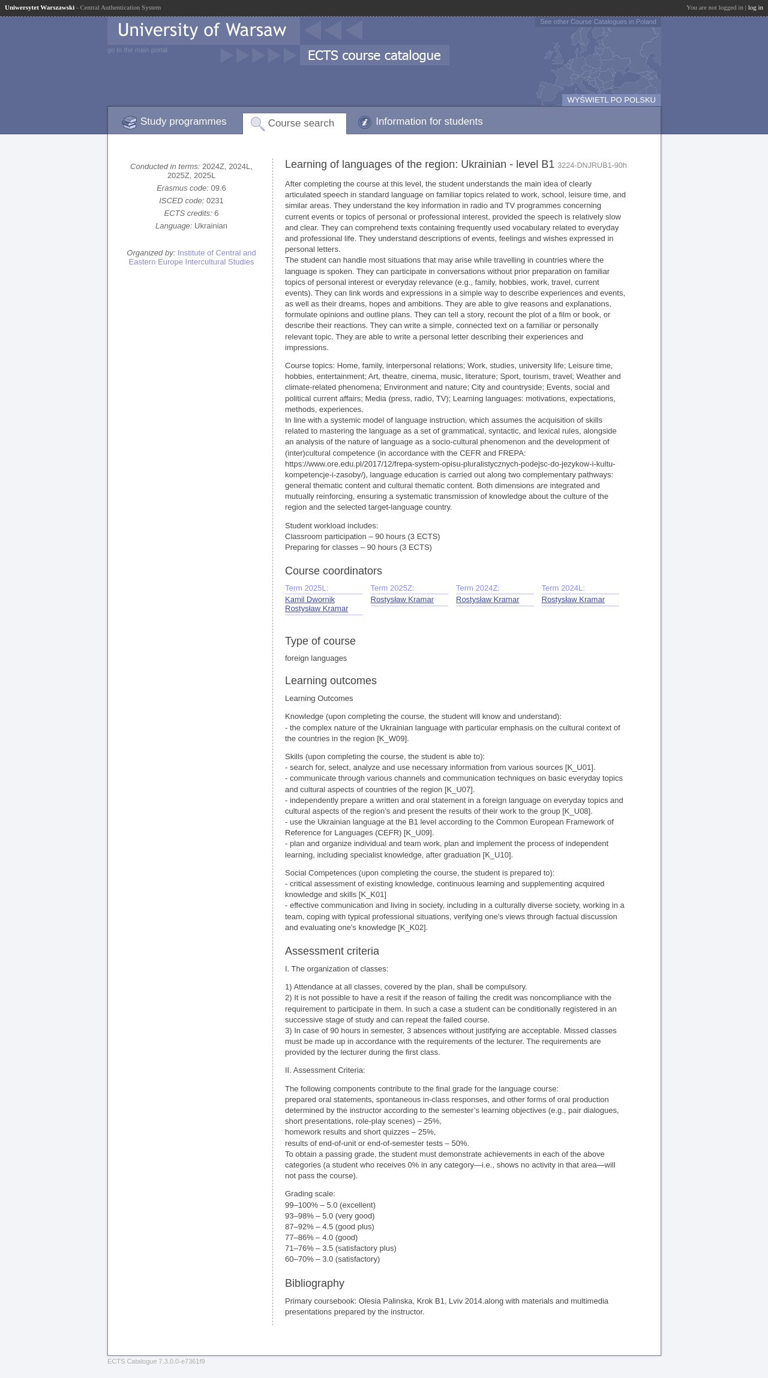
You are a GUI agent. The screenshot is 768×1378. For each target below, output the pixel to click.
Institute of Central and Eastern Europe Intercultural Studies (192, 257)
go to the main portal (137, 49)
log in (755, 7)
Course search (301, 123)
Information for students (429, 121)
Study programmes (183, 121)
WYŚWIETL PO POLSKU (611, 99)
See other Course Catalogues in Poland (598, 21)
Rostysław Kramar (316, 608)
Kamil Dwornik (310, 599)
